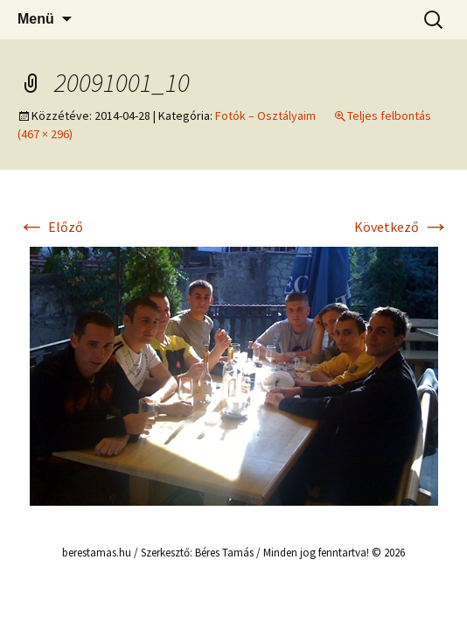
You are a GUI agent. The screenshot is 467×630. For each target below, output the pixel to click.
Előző (50, 226)
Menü (35, 18)
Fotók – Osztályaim (265, 115)
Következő (402, 226)
